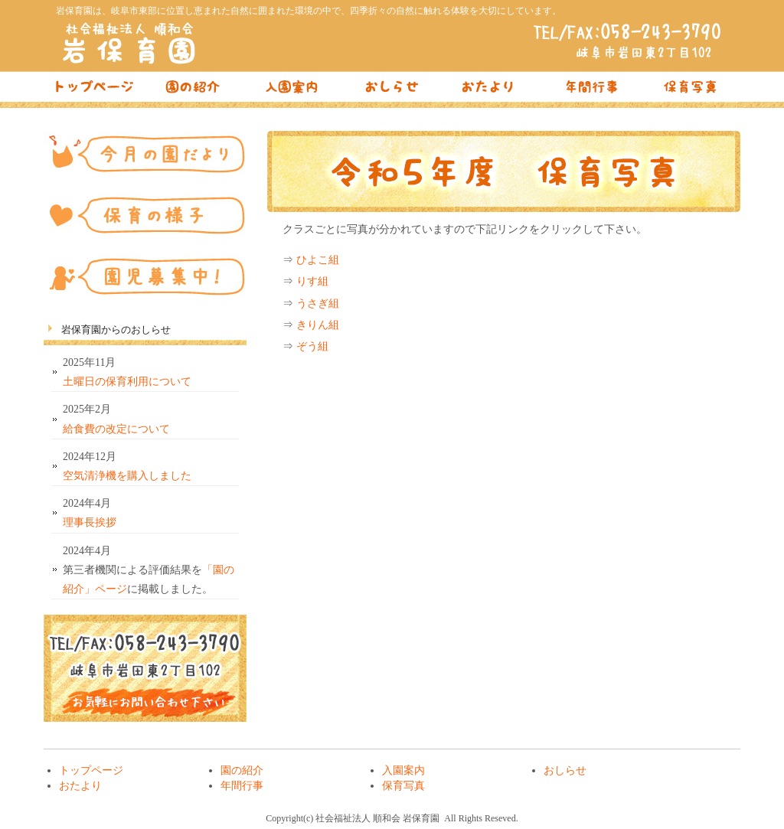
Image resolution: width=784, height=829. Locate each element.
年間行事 (591, 90)
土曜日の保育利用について (127, 381)
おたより (491, 90)
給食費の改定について (116, 429)
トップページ (93, 90)
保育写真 (690, 90)
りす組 (312, 281)
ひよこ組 (317, 260)
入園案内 (292, 90)
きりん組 (317, 325)
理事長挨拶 (89, 522)
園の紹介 (193, 90)
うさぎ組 (317, 303)
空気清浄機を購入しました (127, 475)
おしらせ (392, 90)
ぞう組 (312, 346)
